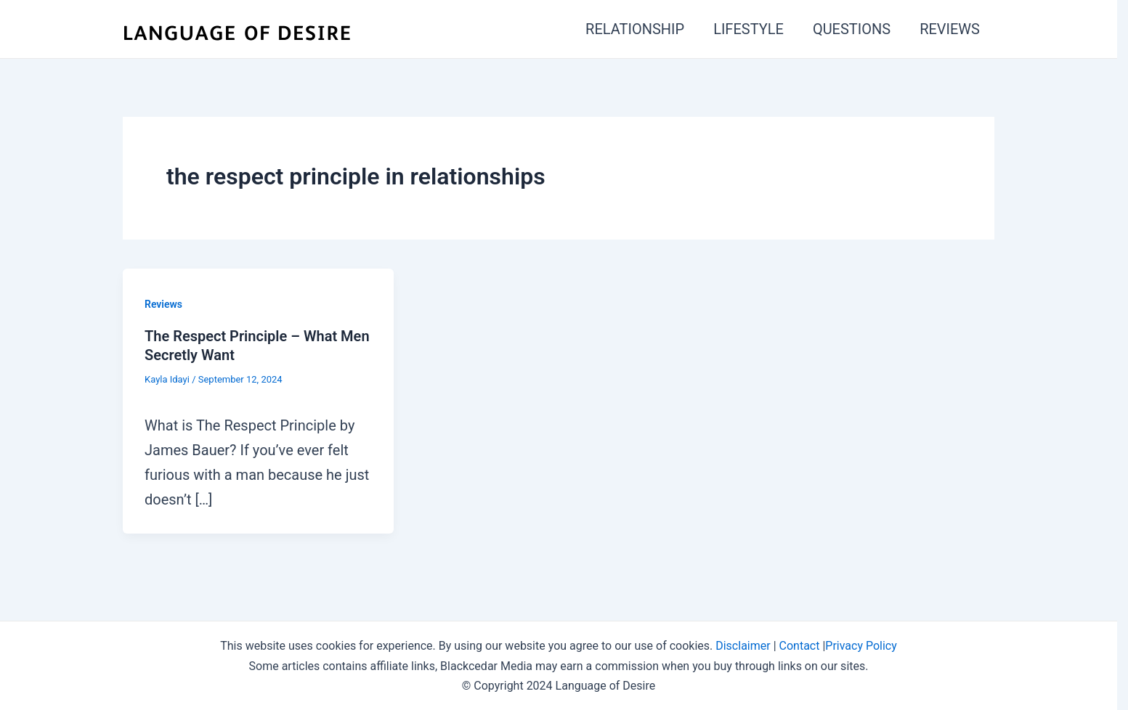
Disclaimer (742, 646)
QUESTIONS (851, 29)
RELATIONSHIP (634, 29)
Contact (799, 646)
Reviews (163, 304)
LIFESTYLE (748, 29)
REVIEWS (950, 29)
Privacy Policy (861, 646)
